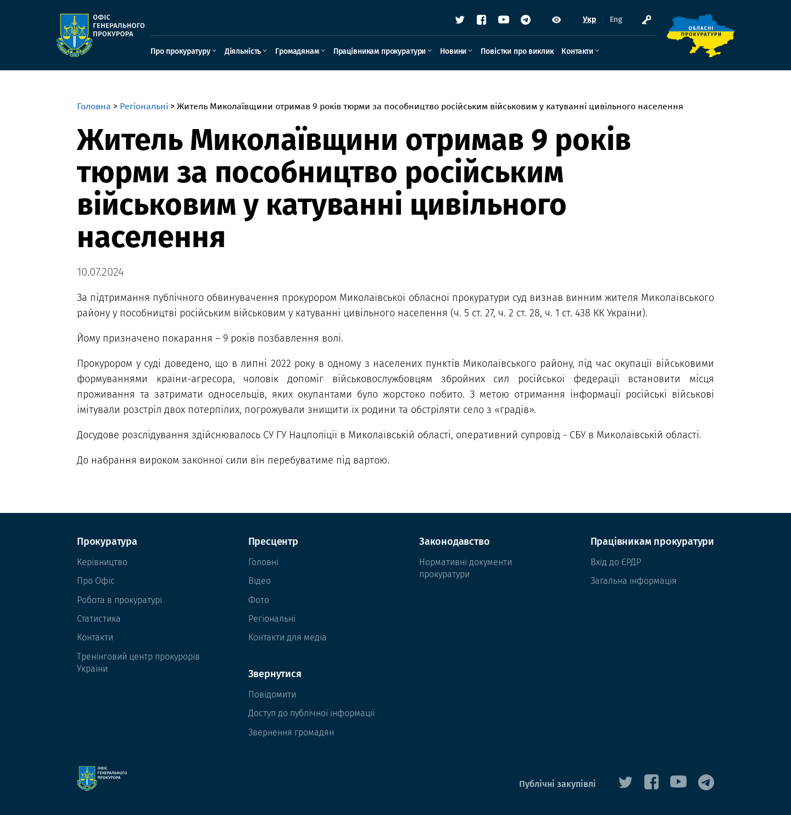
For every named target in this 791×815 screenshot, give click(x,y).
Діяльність (263, 53)
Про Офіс (96, 581)
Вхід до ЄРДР (616, 562)
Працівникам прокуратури (400, 53)
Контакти (598, 53)
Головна (94, 106)
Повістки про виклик (537, 53)
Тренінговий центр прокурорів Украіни (138, 662)
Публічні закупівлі (557, 784)
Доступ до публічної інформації (311, 713)
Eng (595, 21)
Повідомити (272, 694)
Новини (473, 53)
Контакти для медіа (287, 637)
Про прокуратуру (201, 53)
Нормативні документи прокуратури (465, 568)
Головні (263, 562)
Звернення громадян (291, 732)
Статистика (99, 618)
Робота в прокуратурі (119, 600)
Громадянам (317, 53)
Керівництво (102, 562)
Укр (569, 21)
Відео (259, 581)
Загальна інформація (634, 581)
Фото (258, 600)
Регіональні (144, 106)
